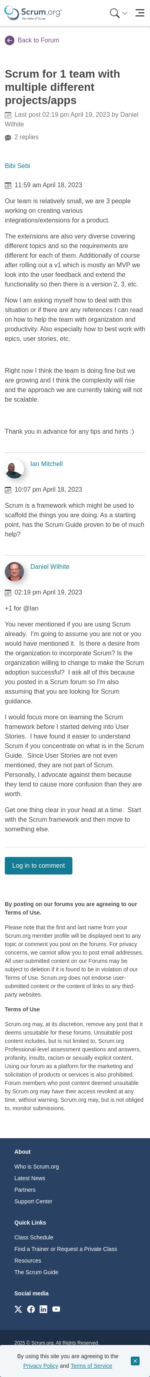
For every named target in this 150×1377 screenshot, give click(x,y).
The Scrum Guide (36, 1272)
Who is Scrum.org (36, 1166)
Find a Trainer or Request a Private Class (65, 1249)
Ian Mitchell (46, 463)
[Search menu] (119, 13)
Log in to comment (38, 865)
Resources (27, 1260)
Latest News (29, 1178)
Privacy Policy (40, 1366)
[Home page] (33, 13)
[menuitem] (118, 13)
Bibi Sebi (17, 165)
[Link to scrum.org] (18, 1308)
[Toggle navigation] (140, 13)
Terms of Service (91, 1366)
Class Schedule (33, 1237)
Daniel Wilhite (50, 566)
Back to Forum (32, 40)
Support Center (33, 1201)
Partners (25, 1190)
